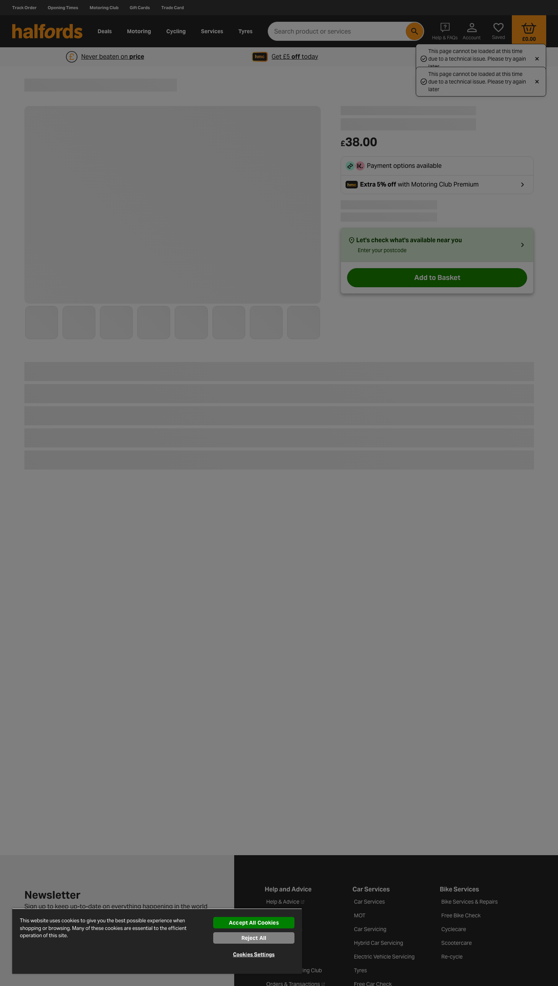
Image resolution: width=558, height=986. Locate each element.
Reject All (253, 938)
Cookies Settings (254, 954)
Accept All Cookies (254, 922)
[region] (157, 941)
